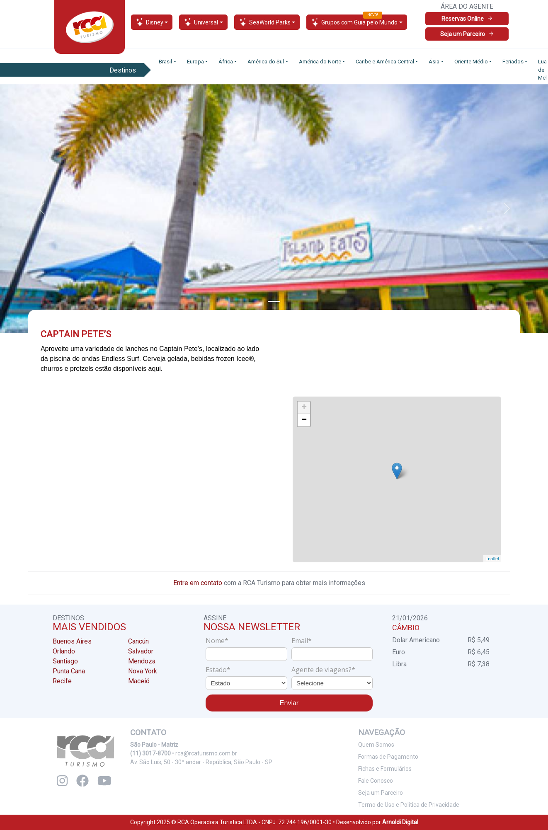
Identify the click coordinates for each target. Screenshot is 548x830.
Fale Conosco (375, 780)
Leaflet (493, 558)
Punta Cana (69, 671)
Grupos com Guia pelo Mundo (354, 21)
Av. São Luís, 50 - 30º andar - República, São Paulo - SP (201, 762)
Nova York (142, 671)
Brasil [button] (165, 61)
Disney (149, 22)
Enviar (289, 703)
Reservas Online (467, 18)
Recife (62, 681)
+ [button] (304, 408)
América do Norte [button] (320, 61)
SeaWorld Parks (265, 22)
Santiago (65, 661)
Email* (301, 640)
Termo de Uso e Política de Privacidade (408, 804)
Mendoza (141, 661)
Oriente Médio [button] (471, 61)
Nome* (217, 640)
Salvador (140, 651)
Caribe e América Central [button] (385, 61)
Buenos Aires (72, 641)
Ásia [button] (434, 61)
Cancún (138, 641)
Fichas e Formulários (385, 768)
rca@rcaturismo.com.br (206, 753)
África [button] (225, 61)
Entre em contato (197, 583)
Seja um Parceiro (467, 34)
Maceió (139, 681)
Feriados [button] (513, 61)
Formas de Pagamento (388, 756)
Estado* (218, 669)
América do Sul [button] (265, 61)
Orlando (64, 651)
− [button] (304, 420)
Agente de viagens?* (323, 669)
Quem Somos (376, 744)
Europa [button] (195, 61)
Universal (201, 22)
